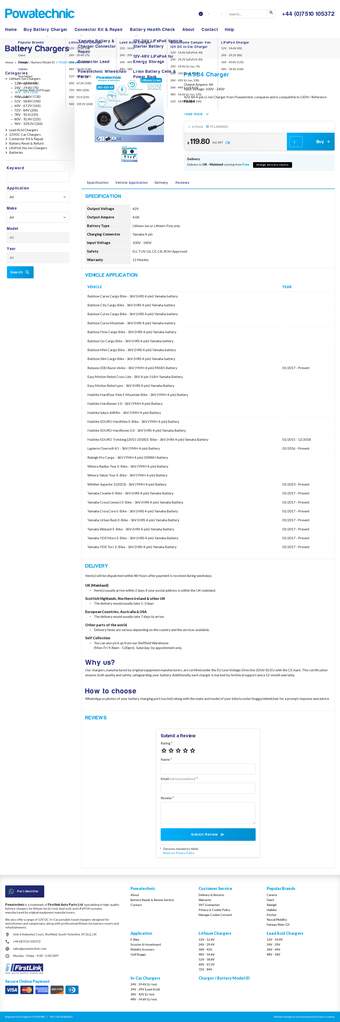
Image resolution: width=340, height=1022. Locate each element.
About (188, 29)
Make (12, 208)
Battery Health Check (152, 29)
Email (178, 779)
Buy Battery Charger (46, 29)
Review (166, 798)
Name (165, 759)
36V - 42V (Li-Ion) (142, 994)
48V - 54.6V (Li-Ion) (144, 999)
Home (11, 29)
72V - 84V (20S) (26, 110)
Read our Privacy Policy (178, 853)
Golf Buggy (138, 954)
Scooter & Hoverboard (146, 944)
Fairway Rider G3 (278, 924)
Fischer (271, 915)
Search (20, 272)
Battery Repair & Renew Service (152, 900)
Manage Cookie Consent (215, 915)
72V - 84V (205, 969)
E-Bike (135, 939)
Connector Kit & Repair (99, 29)
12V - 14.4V (275, 939)
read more (197, 114)
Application (18, 188)
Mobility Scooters (142, 949)
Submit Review (208, 834)
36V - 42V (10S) (26, 92)
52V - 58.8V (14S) (27, 101)
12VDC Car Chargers (25, 134)
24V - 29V (273, 944)
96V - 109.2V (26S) (28, 123)
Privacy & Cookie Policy (214, 910)
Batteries (16, 152)
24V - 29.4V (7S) (26, 88)
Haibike (272, 910)
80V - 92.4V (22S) (27, 119)
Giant (270, 900)
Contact (210, 29)
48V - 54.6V (207, 954)
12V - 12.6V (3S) (26, 83)
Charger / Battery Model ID (224, 978)
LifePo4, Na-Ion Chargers (28, 148)
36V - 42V (205, 949)
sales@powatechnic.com (29, 948)
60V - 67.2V (207, 964)
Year (11, 249)
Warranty (205, 900)
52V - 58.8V (207, 959)
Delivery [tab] (161, 183)
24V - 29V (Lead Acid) (145, 989)
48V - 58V (273, 954)
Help (229, 29)
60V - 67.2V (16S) (27, 105)
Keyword (15, 168)
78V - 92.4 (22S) (26, 114)
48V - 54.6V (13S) (27, 96)
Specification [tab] (97, 183)
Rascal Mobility (277, 919)
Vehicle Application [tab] (131, 183)
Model (12, 229)
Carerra (272, 895)
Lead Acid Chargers (23, 130)
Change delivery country (273, 165)
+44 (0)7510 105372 (27, 941)
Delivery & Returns (211, 895)
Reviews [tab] (183, 183)
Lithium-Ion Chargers (25, 78)
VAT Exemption (209, 905)
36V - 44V (273, 949)
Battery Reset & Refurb (26, 143)
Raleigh (272, 905)
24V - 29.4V (207, 944)
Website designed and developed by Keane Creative (304, 1016)
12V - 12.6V (207, 939)
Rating (165, 743)
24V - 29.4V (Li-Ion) (144, 984)
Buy (324, 141)
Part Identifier (24, 891)
